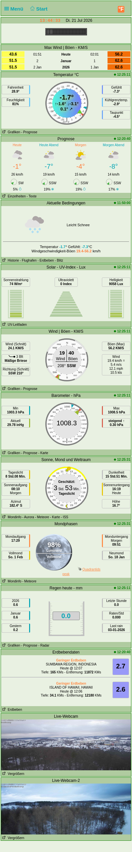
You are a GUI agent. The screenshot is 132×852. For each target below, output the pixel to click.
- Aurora (28, 517)
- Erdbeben (45, 260)
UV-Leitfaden (14, 324)
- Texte (32, 196)
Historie (10, 260)
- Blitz (59, 260)
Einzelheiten (13, 196)
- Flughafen (28, 260)
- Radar (43, 645)
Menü (15, 9)
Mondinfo (11, 517)
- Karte (43, 453)
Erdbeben (11, 709)
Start (38, 9)
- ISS (64, 517)
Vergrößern (12, 774)
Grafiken (10, 132)
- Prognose (29, 132)
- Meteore (42, 517)
